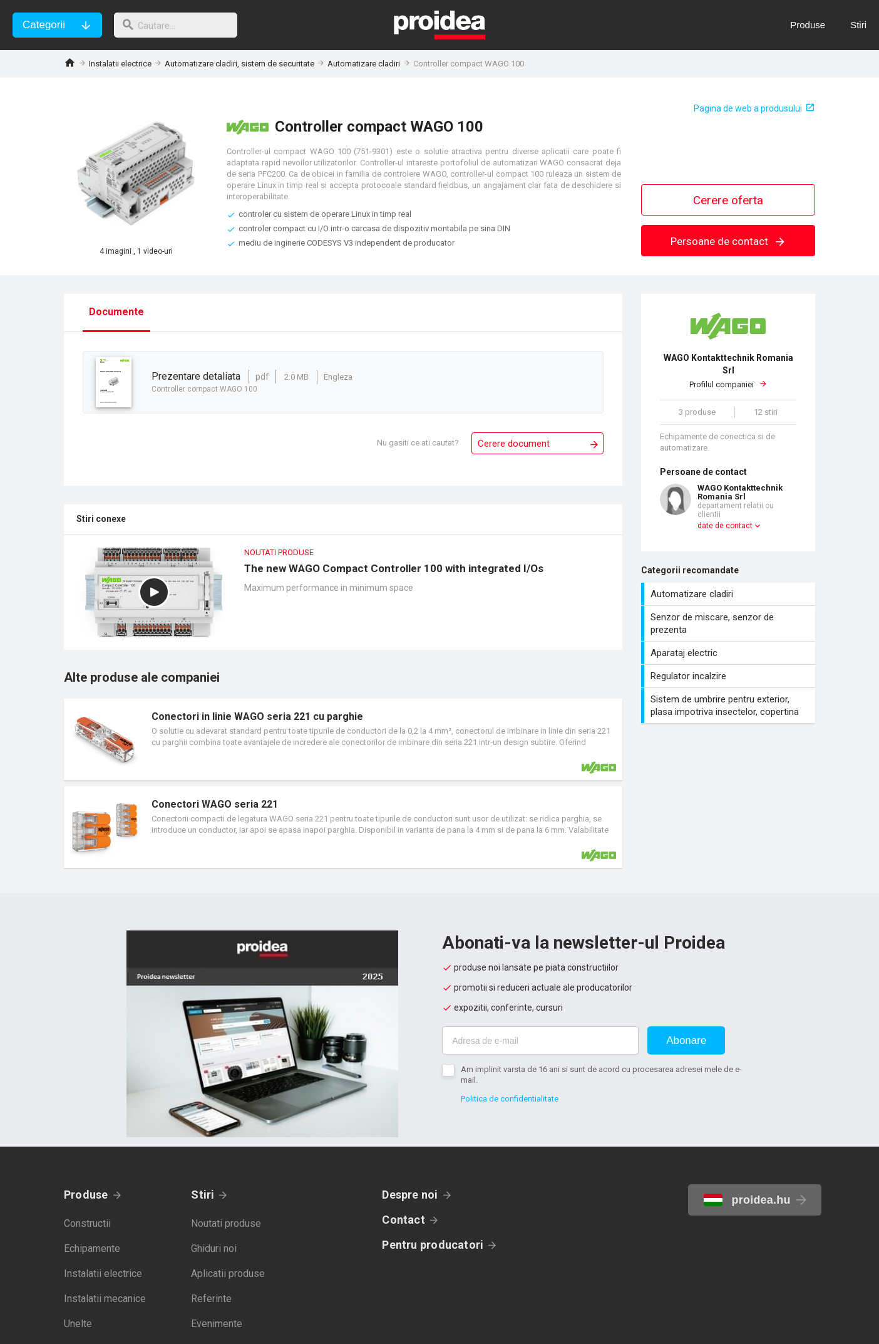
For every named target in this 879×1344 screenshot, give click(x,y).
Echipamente (92, 1248)
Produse (86, 1194)
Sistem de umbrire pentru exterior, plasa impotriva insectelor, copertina (729, 705)
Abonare (686, 1040)
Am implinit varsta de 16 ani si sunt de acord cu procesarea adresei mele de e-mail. (601, 1075)
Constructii (87, 1223)
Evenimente (216, 1324)
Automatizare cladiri (363, 63)
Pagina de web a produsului (748, 108)
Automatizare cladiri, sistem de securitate (239, 63)
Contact (403, 1219)
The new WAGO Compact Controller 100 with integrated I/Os (343, 599)
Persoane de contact (728, 241)
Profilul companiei (728, 370)
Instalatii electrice (120, 63)
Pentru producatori (432, 1244)
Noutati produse (226, 1223)
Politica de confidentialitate (509, 1098)
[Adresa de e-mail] (540, 1040)
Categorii (44, 25)
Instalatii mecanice (105, 1299)
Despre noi (410, 1194)
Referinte (211, 1299)
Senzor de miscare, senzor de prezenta (729, 623)
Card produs (343, 739)
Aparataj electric (729, 653)
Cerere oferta (728, 200)
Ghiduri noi (214, 1248)
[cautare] (180, 25)
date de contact (725, 525)
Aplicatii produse (228, 1273)
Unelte (78, 1324)
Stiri (202, 1194)
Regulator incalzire (729, 676)
